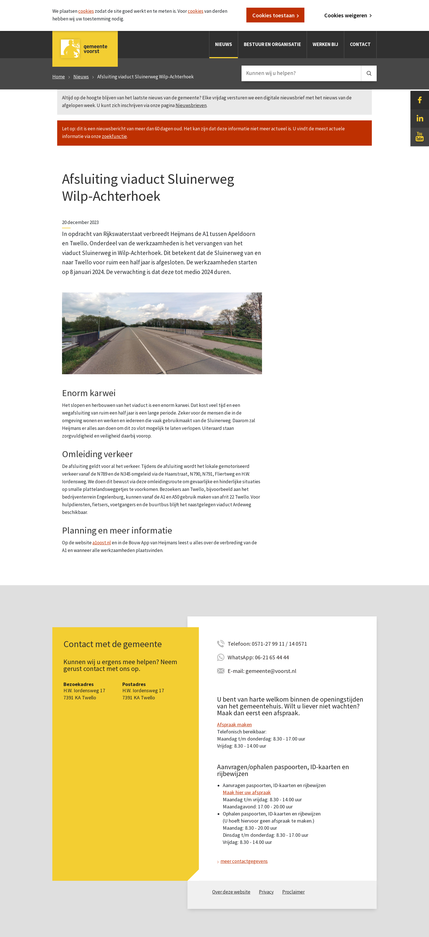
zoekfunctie (114, 136)
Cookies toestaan (273, 15)
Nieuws (223, 44)
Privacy (266, 892)
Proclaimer (293, 892)
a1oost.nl (101, 542)
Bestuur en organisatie (272, 44)
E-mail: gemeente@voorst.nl (262, 670)
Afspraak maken (234, 724)
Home (58, 77)
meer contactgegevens (244, 861)
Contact (360, 44)
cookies (86, 11)
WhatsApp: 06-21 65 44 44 (258, 657)
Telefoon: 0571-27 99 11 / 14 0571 (267, 643)
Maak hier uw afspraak (247, 792)
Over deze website (231, 892)
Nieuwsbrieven (191, 105)
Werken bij (325, 44)
